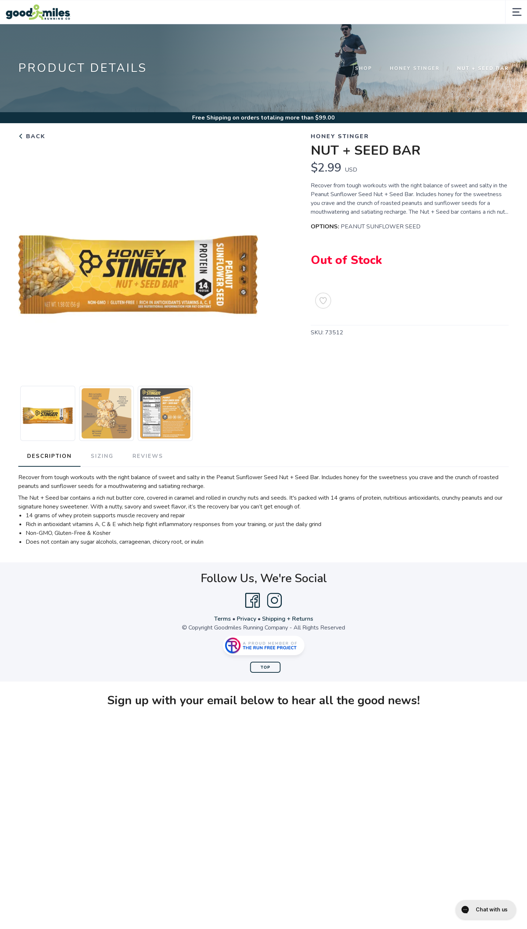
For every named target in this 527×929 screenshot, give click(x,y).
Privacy (246, 619)
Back (31, 136)
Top (265, 667)
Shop (363, 68)
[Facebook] (253, 601)
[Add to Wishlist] (323, 301)
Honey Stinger (415, 68)
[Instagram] (274, 601)
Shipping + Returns (287, 619)
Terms (222, 619)
